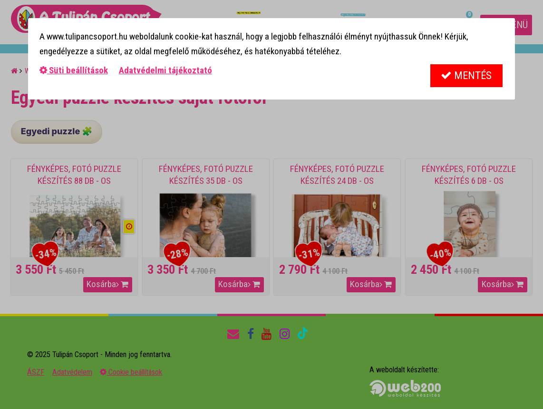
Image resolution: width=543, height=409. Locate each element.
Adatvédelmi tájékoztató (165, 70)
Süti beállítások (73, 70)
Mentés (466, 75)
